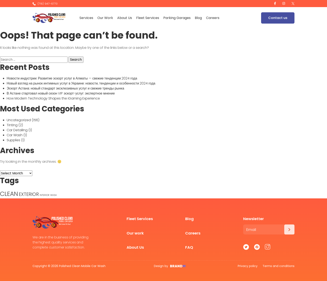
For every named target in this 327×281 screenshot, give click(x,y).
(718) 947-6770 (45, 4)
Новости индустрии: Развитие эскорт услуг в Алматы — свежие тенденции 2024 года (72, 78)
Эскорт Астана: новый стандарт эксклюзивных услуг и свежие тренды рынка (65, 88)
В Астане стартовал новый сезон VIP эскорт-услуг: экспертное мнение (61, 93)
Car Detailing (17, 130)
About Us (125, 17)
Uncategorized (19, 120)
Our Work (105, 17)
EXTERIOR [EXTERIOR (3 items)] (29, 194)
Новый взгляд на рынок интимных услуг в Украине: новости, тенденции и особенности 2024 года (81, 83)
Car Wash (15, 135)
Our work (135, 233)
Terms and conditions (278, 266)
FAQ (189, 247)
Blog (198, 17)
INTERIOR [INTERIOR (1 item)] (44, 195)
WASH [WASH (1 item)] (53, 195)
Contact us (277, 17)
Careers (213, 17)
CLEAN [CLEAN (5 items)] (9, 193)
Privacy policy (248, 266)
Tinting (12, 125)
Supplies (13, 140)
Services (87, 17)
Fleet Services (148, 17)
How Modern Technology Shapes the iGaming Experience (53, 98)
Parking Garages (177, 17)
